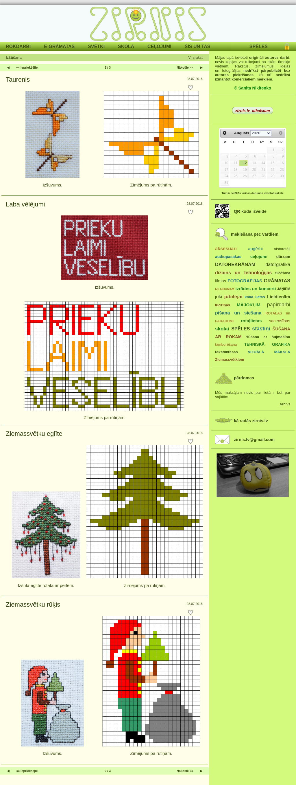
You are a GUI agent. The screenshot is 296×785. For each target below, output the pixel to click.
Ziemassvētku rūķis (33, 604)
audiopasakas (228, 257)
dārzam (283, 257)
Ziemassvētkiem (229, 359)
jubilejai (233, 296)
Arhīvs (285, 404)
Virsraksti (196, 57)
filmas (220, 281)
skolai (222, 329)
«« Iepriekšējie (27, 67)
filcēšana (282, 273)
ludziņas (222, 305)
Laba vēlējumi (25, 204)
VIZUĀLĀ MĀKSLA (269, 352)
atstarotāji (282, 249)
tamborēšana (226, 345)
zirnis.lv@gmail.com (254, 439)
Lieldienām (278, 296)
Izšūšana (14, 57)
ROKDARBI (18, 46)
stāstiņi (261, 329)
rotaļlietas (251, 320)
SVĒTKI (96, 46)
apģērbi (255, 248)
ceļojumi (258, 256)
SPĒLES (258, 46)
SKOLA (126, 46)
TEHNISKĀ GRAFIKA (267, 344)
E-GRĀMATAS (59, 46)
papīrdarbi (278, 305)
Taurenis (18, 79)
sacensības (279, 321)
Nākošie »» (185, 67)
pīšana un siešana (238, 312)
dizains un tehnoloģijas (243, 272)
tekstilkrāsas (226, 352)
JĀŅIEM (283, 289)
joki (218, 296)
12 (245, 163)
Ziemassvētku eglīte (34, 433)
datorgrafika (277, 264)
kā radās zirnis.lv (251, 420)
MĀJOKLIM (248, 304)
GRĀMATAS (277, 280)
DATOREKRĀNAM (235, 264)
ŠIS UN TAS (197, 46)
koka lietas (255, 297)
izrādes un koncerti (255, 288)
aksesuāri (226, 248)
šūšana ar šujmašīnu (268, 337)
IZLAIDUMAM (224, 289)
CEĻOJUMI (159, 46)
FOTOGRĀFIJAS (244, 280)
